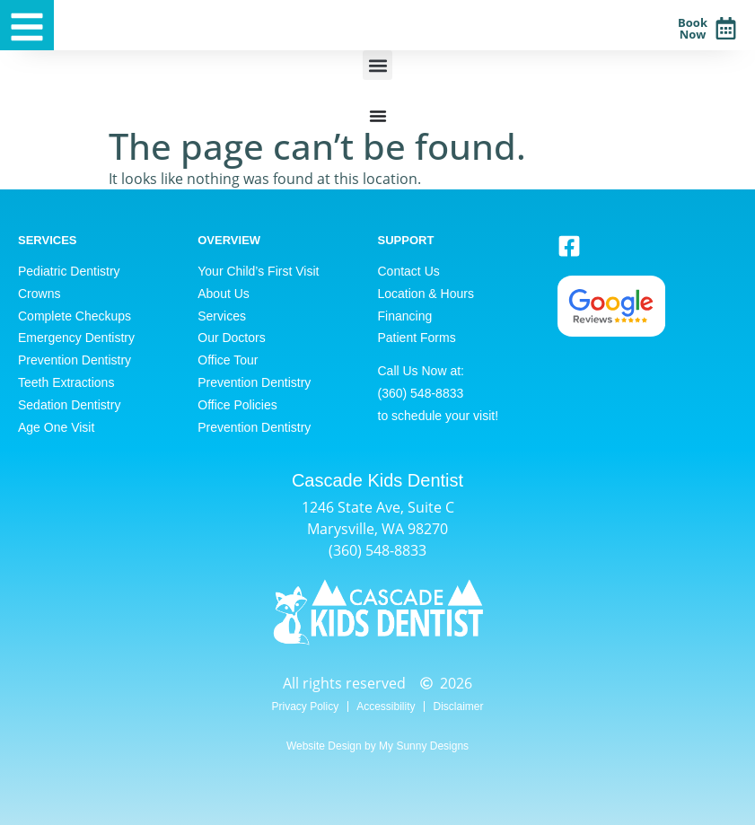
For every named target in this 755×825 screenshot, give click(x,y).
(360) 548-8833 (377, 550)
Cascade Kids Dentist (377, 480)
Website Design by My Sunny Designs (377, 746)
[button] (377, 65)
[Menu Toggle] (378, 116)
